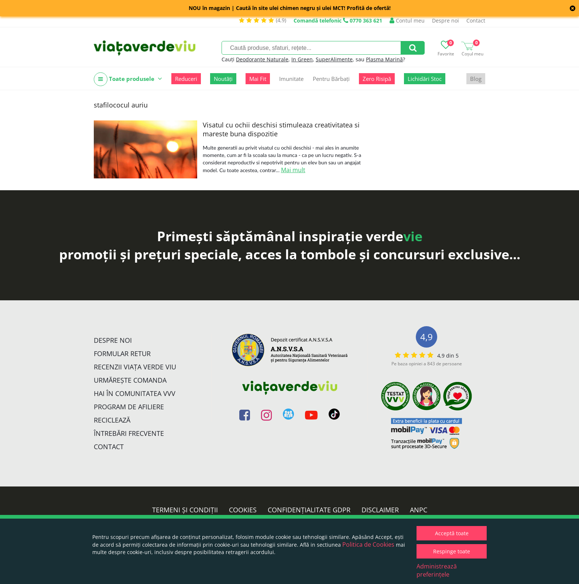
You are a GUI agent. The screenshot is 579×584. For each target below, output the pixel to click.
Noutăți (223, 78)
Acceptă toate (452, 533)
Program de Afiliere (129, 406)
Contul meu (407, 20)
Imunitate (291, 78)
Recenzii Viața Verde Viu (135, 366)
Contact (475, 20)
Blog (476, 78)
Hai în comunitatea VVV (134, 393)
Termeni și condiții (185, 509)
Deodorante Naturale (262, 59)
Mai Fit (257, 78)
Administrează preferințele (437, 570)
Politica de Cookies (368, 544)
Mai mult (293, 170)
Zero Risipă (377, 78)
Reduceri (186, 78)
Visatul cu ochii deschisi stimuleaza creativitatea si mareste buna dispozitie (281, 129)
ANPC (418, 509)
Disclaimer (380, 509)
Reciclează (112, 420)
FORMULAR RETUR (122, 353)
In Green (302, 59)
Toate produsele (128, 79)
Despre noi (445, 20)
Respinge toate (451, 551)
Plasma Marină (384, 59)
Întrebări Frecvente (129, 433)
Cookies (243, 509)
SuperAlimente (334, 59)
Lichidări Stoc (425, 78)
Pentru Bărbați (331, 78)
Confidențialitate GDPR (309, 509)
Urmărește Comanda (130, 380)
